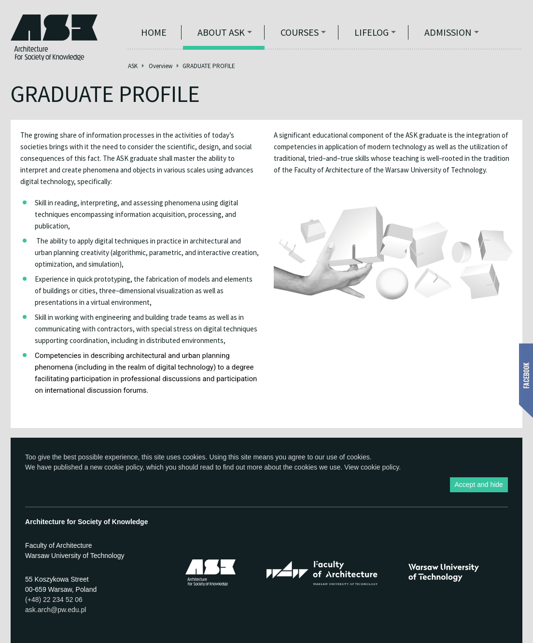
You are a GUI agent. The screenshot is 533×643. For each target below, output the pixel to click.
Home (154, 32)
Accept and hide (479, 484)
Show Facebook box (526, 380)
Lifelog (371, 32)
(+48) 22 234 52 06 (54, 599)
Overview (160, 66)
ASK (133, 66)
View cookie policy (371, 467)
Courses (300, 32)
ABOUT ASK (221, 32)
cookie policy (123, 467)
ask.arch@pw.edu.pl (55, 610)
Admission (448, 32)
